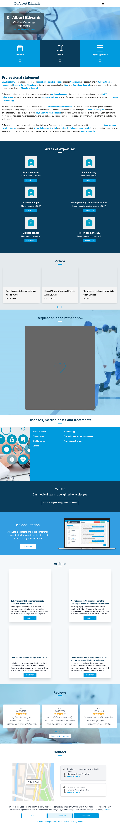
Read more (30, 180)
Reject (34, 816)
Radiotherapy (69, 431)
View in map (33, 782)
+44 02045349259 (74, 776)
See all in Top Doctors (60, 736)
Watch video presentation (24, 29)
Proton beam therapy (73, 441)
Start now (28, 546)
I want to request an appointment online (60, 503)
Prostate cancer (39, 431)
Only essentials (60, 816)
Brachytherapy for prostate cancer (78, 436)
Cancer (36, 446)
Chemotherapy (39, 436)
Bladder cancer (39, 441)
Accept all (86, 816)
